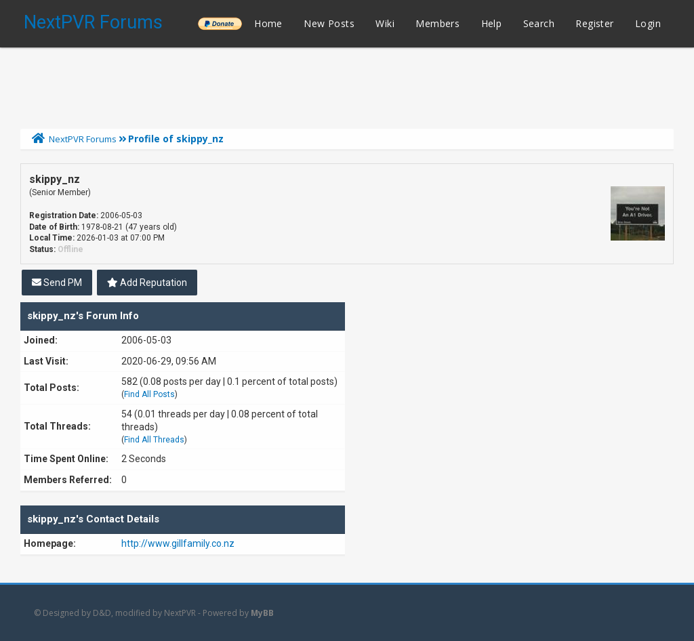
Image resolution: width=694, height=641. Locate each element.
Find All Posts (149, 394)
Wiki (384, 23)
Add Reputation (147, 282)
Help (491, 23)
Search (538, 23)
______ (219, 23)
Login (648, 23)
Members (437, 23)
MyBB (262, 613)
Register (594, 23)
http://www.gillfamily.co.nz (177, 543)
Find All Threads (154, 439)
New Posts (329, 23)
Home (268, 23)
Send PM (57, 282)
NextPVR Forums (93, 22)
